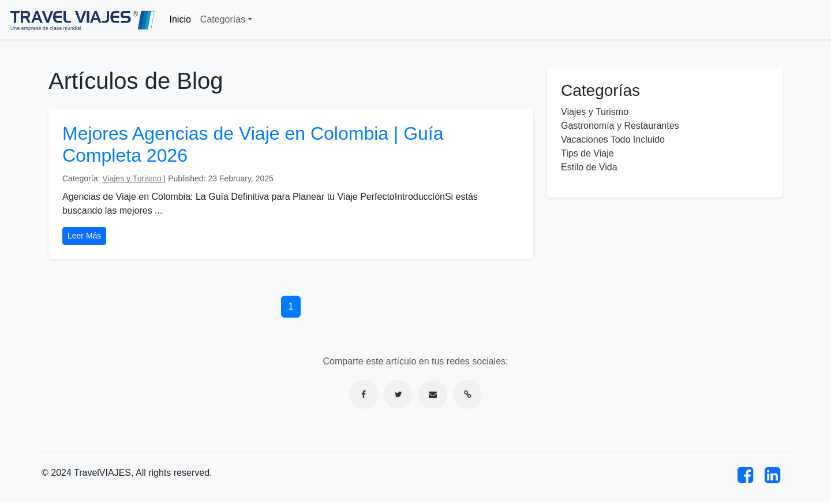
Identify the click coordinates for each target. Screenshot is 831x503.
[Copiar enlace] (467, 394)
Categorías (222, 19)
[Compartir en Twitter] (398, 394)
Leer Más (84, 235)
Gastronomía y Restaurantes (620, 126)
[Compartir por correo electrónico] (432, 394)
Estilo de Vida (589, 167)
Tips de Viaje (587, 153)
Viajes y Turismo (132, 178)
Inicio (180, 19)
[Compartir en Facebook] (363, 394)
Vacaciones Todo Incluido (613, 139)
